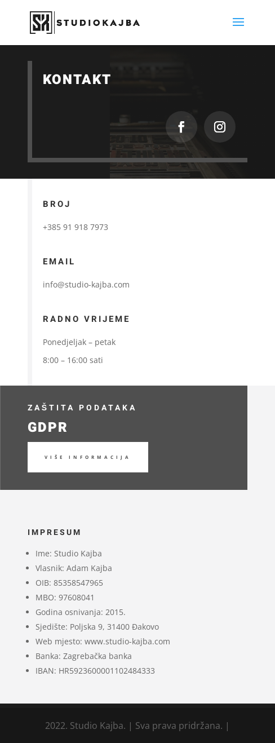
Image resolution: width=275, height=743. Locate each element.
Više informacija (88, 457)
